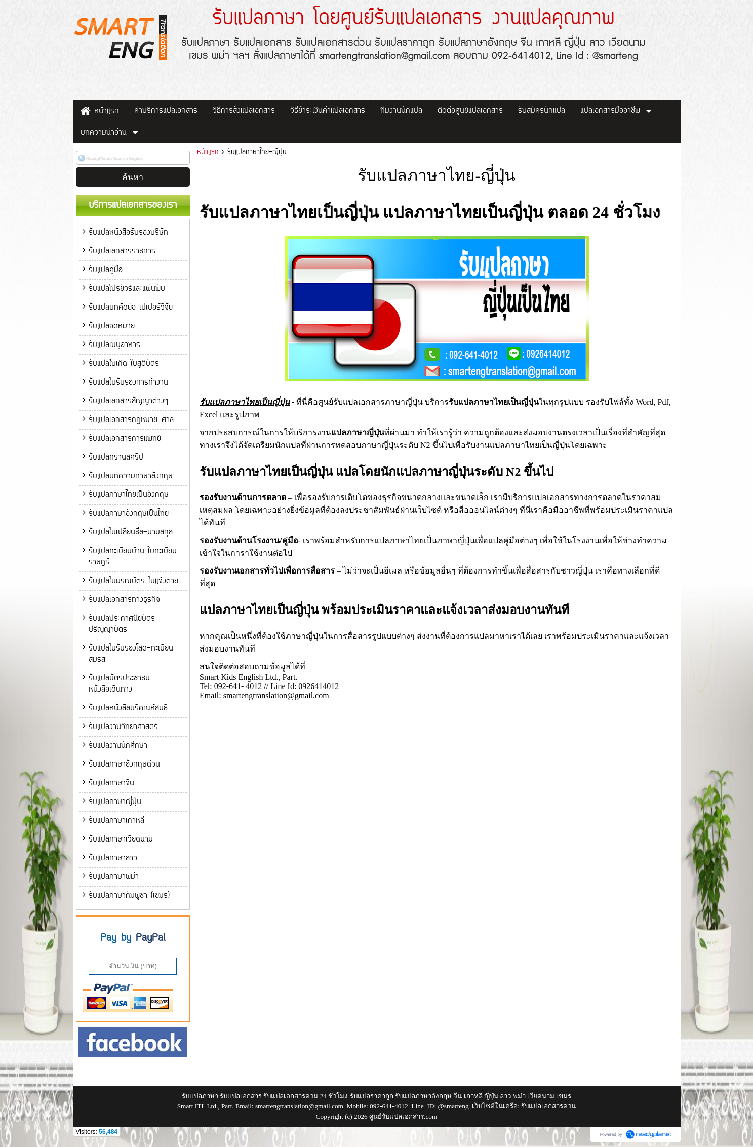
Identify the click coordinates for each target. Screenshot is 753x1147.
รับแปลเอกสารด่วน (548, 1106)
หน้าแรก (207, 152)
